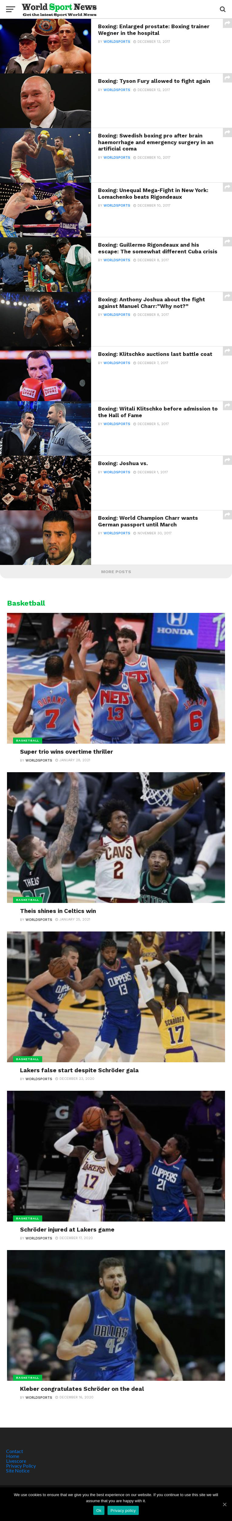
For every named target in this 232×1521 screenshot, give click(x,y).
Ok (98, 1510)
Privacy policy (123, 1510)
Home (12, 1456)
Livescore (16, 1461)
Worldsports (117, 42)
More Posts (116, 571)
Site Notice (17, 1470)
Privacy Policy (21, 1466)
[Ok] (224, 1504)
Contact (14, 1451)
